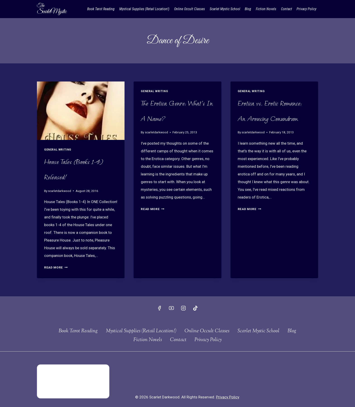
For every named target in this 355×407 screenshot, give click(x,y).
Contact (286, 9)
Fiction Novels (266, 9)
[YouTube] (171, 308)
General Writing (57, 149)
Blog (248, 9)
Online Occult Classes (189, 9)
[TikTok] (195, 308)
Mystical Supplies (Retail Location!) (144, 9)
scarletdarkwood (59, 191)
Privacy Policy (306, 9)
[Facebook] (159, 308)
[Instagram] (183, 308)
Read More (56, 267)
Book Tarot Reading (101, 9)
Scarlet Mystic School (225, 9)
